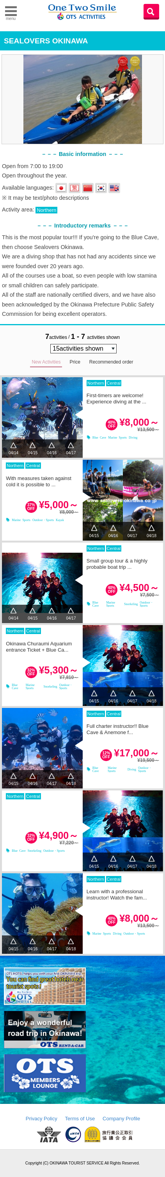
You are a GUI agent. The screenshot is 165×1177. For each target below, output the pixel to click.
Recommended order (111, 362)
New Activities (46, 362)
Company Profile (121, 1118)
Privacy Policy (41, 1118)
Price (74, 362)
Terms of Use (80, 1118)
